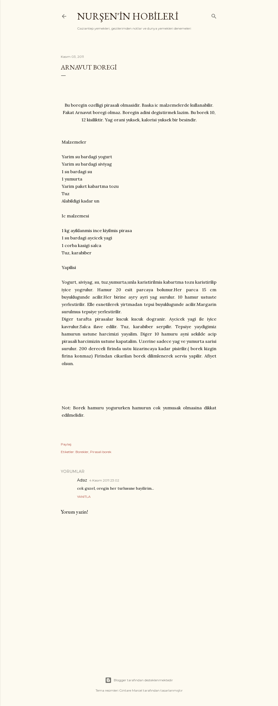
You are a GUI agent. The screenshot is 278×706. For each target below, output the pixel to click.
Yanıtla (84, 497)
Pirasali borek (100, 452)
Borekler (82, 452)
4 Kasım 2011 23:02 (104, 480)
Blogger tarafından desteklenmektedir (139, 680)
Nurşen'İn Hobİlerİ (127, 16)
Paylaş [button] (66, 444)
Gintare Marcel (130, 690)
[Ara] (214, 15)
